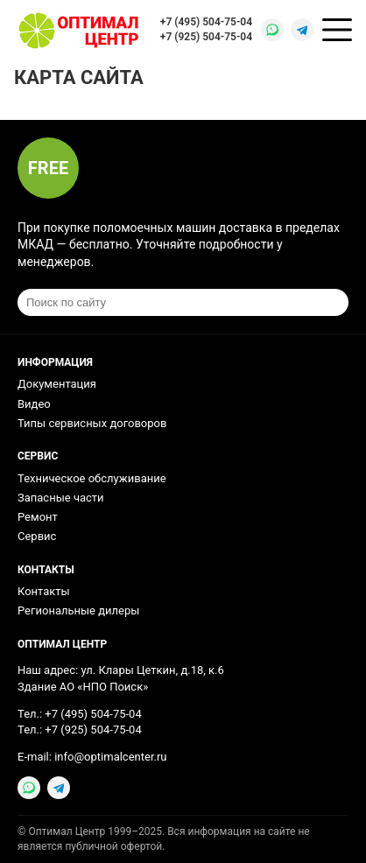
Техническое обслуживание (92, 478)
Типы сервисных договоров (92, 423)
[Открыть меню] (337, 29)
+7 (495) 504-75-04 (206, 22)
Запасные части (61, 497)
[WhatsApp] (272, 29)
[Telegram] (302, 29)
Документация (57, 383)
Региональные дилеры (78, 610)
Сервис (37, 536)
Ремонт (38, 516)
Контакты (44, 591)
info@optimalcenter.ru (110, 756)
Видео (34, 403)
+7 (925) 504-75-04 (206, 37)
